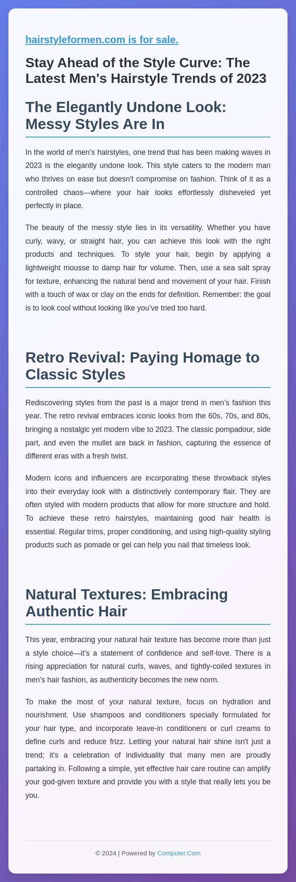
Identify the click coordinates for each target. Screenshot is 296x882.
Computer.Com (178, 853)
